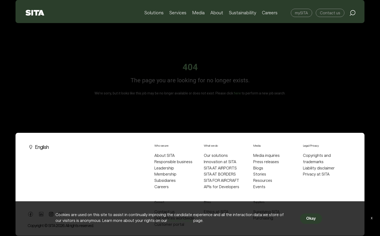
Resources (262, 180)
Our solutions (216, 155)
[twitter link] (51, 213)
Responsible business (173, 161)
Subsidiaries (165, 180)
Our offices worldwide (174, 218)
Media (199, 13)
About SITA (164, 155)
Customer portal (169, 224)
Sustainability (242, 13)
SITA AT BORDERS (220, 174)
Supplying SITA (266, 211)
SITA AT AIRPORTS (220, 168)
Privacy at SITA (316, 174)
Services (178, 13)
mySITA (301, 12)
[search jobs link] (352, 12)
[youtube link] (61, 213)
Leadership (164, 168)
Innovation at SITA (220, 161)
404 (190, 67)
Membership (165, 174)
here (237, 93)
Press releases (266, 161)
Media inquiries (266, 155)
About (217, 13)
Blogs (258, 168)
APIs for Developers (221, 186)
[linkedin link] (41, 213)
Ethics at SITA (216, 211)
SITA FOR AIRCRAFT (221, 180)
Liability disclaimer (319, 168)
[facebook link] (30, 213)
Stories (259, 174)
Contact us (330, 12)
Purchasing (263, 218)
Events (259, 186)
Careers (269, 13)
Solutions (154, 13)
